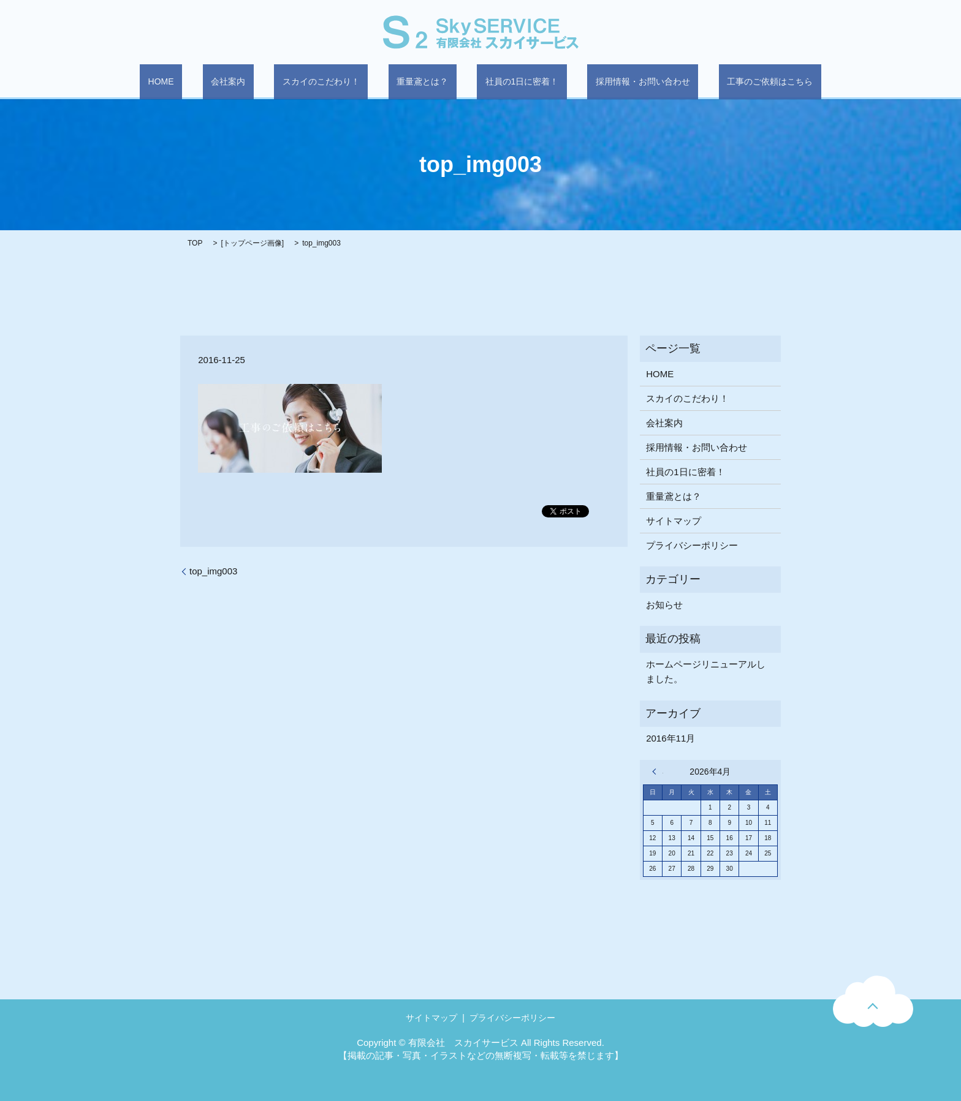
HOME (210, 82)
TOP (195, 243)
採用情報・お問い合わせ (610, 82)
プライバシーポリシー (692, 544)
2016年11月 (670, 738)
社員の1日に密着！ (505, 82)
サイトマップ (673, 520)
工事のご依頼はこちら (721, 82)
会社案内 (261, 82)
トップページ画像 (252, 243)
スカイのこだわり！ (337, 82)
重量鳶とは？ (422, 82)
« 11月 (657, 770)
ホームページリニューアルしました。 (705, 670)
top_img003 (213, 570)
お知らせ (664, 604)
